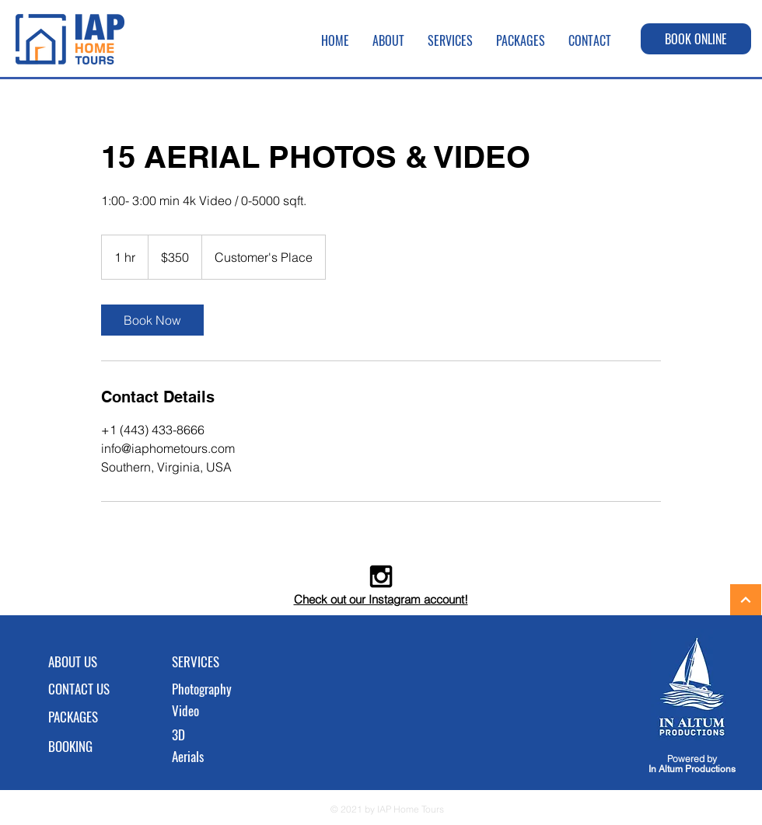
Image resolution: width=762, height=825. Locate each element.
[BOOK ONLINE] (696, 38)
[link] (152, 320)
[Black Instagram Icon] (381, 576)
